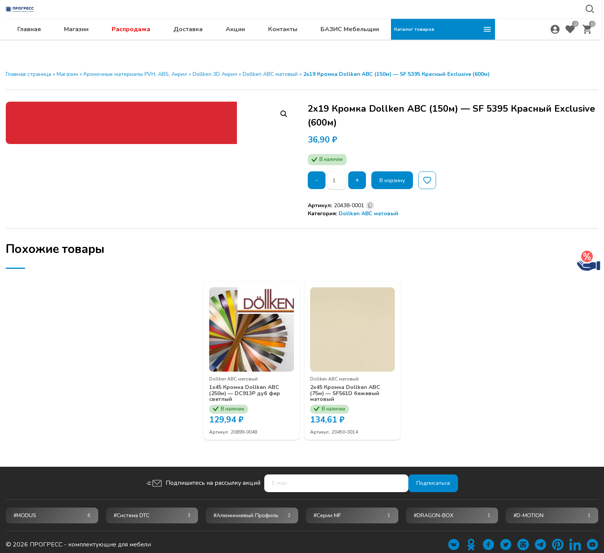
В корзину (398, 180)
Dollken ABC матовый (270, 74)
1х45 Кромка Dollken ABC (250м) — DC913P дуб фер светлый (247, 388)
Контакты (386, 44)
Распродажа (235, 44)
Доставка (292, 44)
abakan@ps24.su (546, 25)
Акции (339, 44)
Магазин (180, 44)
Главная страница (28, 74)
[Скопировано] (370, 205)
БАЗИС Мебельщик (453, 44)
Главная (133, 44)
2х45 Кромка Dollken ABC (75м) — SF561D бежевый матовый (346, 388)
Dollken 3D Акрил (215, 74)
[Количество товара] (338, 180)
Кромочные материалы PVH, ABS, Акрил (135, 74)
